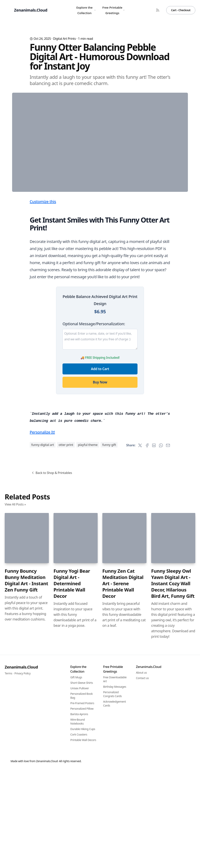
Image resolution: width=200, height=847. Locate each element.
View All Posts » (15, 722)
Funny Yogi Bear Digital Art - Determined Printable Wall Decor (72, 801)
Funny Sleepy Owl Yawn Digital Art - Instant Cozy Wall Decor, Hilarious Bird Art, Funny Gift (173, 801)
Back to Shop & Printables (51, 691)
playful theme (88, 663)
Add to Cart (100, 446)
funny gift (109, 663)
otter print (66, 663)
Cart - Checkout (180, 10)
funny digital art (42, 663)
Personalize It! (42, 650)
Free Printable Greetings (113, 10)
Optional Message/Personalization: (93, 401)
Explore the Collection (86, 10)
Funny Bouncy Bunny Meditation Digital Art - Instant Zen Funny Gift (26, 798)
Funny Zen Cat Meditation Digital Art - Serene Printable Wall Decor (122, 801)
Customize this (43, 278)
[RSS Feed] (158, 10)
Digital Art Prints (64, 38)
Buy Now (100, 459)
